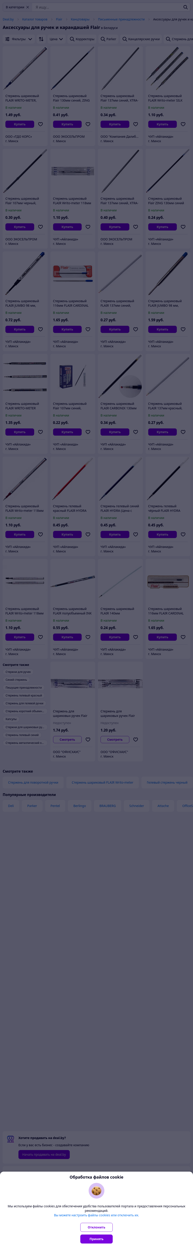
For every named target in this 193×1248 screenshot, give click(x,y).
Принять (96, 1239)
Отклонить (96, 1227)
